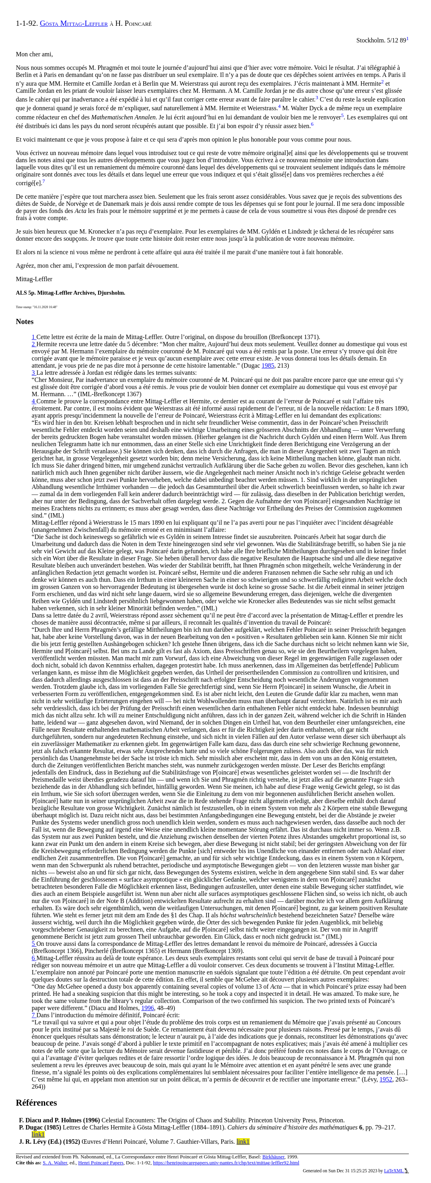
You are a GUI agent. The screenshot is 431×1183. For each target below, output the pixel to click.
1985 (268, 365)
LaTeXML (396, 1170)
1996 (147, 1008)
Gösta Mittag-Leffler (74, 23)
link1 (38, 1134)
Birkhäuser (273, 1157)
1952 (386, 1079)
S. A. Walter (55, 1163)
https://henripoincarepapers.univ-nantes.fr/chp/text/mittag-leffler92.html (226, 1163)
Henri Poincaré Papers (100, 1163)
